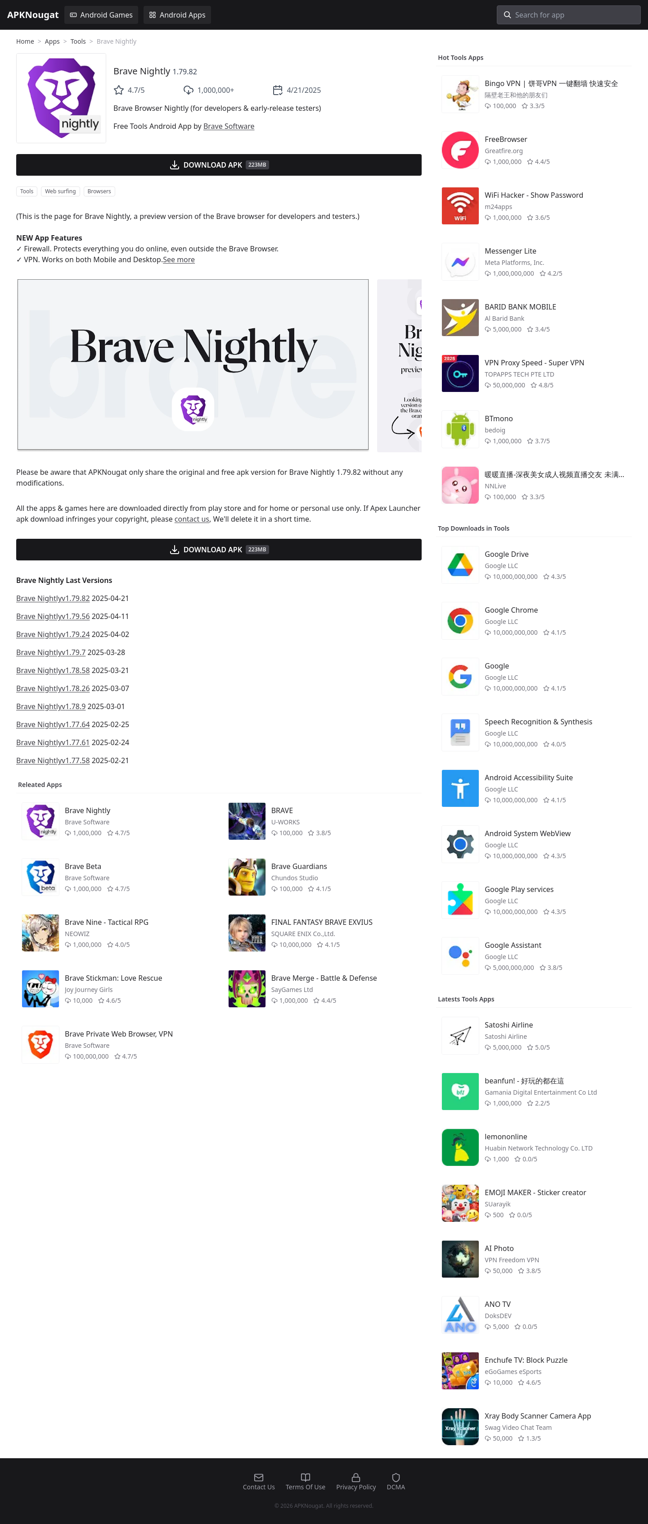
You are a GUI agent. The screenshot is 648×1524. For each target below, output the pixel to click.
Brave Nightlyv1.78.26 (53, 688)
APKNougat (33, 15)
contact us (192, 519)
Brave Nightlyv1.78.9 (51, 706)
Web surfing (60, 191)
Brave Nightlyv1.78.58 (53, 670)
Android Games (101, 15)
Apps (52, 41)
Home (25, 41)
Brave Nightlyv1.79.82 (53, 598)
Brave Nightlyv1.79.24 (53, 634)
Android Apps (177, 15)
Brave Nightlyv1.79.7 (51, 652)
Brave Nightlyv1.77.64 (53, 724)
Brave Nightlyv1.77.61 (53, 742)
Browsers (99, 191)
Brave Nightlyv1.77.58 (53, 760)
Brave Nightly (141, 71)
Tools (78, 41)
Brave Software (229, 126)
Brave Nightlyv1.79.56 (53, 616)
